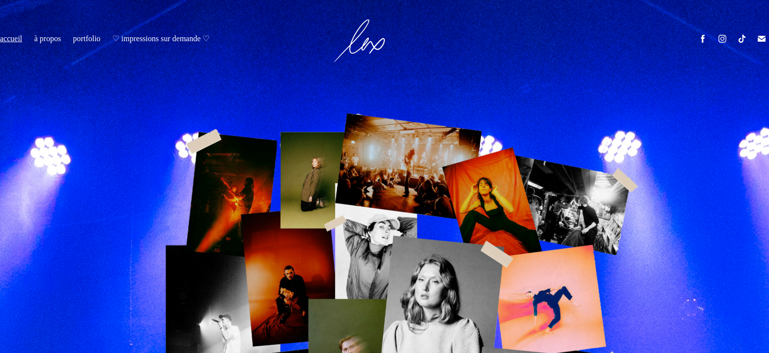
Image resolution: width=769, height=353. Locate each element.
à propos (47, 38)
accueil (11, 38)
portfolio (87, 38)
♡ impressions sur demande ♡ (160, 38)
